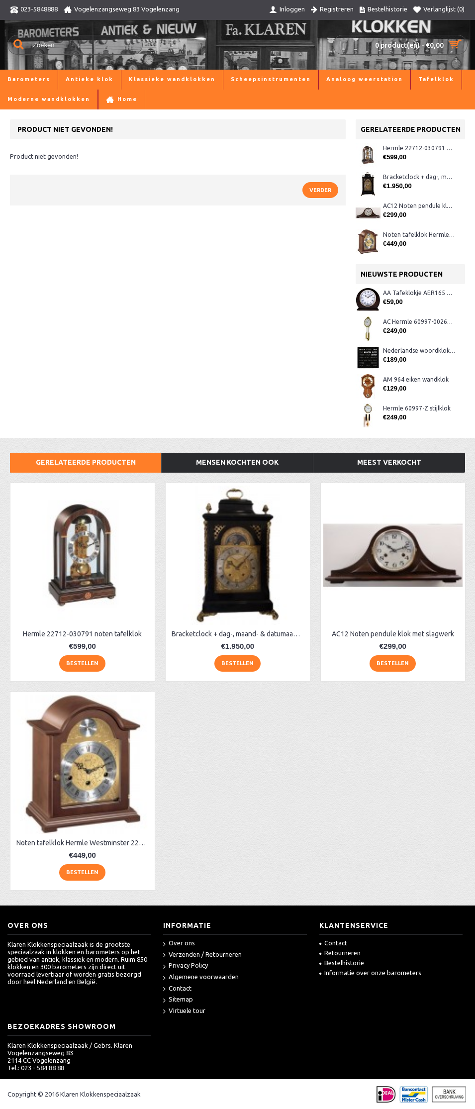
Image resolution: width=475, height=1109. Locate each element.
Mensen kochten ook (237, 462)
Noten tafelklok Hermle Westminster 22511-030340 (419, 234)
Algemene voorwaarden (201, 977)
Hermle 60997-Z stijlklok (417, 408)
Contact (177, 989)
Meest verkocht (389, 462)
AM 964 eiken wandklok (416, 379)
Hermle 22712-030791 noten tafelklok (419, 148)
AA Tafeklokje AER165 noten (419, 293)
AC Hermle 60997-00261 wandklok (419, 321)
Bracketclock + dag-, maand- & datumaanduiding (419, 177)
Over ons (179, 943)
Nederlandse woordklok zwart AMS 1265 (419, 350)
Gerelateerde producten (86, 462)
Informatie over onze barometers (370, 972)
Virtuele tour (184, 1011)
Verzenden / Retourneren (202, 955)
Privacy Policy (185, 966)
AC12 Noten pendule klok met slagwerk (419, 205)
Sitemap (178, 1000)
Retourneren (340, 952)
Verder (320, 190)
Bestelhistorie (341, 962)
